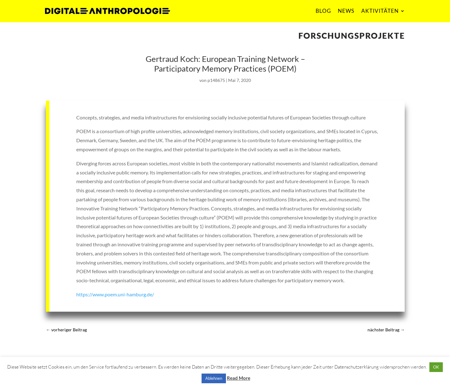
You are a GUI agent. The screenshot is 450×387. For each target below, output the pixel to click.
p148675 (216, 80)
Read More (238, 378)
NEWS (346, 11)
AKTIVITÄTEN (380, 11)
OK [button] (436, 366)
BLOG (323, 11)
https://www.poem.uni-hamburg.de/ (115, 294)
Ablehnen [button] (213, 378)
